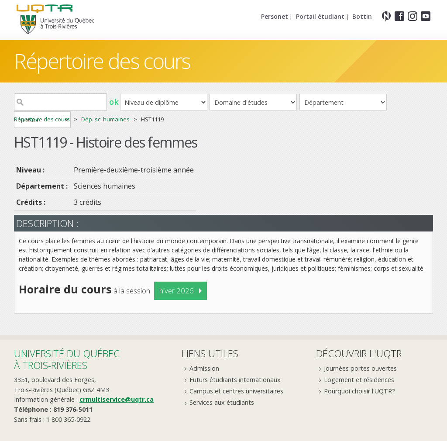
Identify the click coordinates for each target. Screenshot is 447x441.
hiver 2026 (176, 291)
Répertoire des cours (102, 61)
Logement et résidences (359, 380)
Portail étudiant (320, 16)
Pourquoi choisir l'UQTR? (359, 391)
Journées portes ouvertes (360, 368)
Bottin (362, 16)
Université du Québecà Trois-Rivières (67, 359)
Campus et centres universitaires (236, 391)
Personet (274, 16)
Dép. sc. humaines (106, 119)
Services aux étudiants (221, 402)
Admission (204, 368)
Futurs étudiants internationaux (235, 380)
